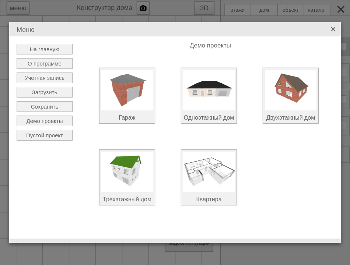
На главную (45, 49)
